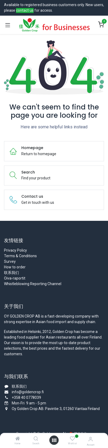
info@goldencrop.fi (28, 392)
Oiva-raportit (14, 278)
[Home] (17, 439)
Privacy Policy (15, 250)
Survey (10, 261)
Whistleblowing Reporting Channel (32, 284)
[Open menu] (54, 440)
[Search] (35, 439)
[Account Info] (90, 439)
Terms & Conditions (20, 256)
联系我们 (11, 273)
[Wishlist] (72, 439)
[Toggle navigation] (7, 25)
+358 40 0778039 (26, 397)
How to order (15, 267)
